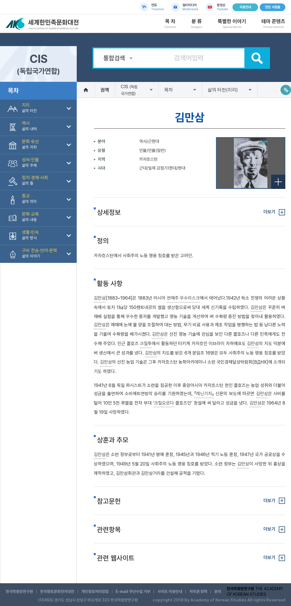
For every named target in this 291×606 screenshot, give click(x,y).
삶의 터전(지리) (223, 90)
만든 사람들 (272, 7)
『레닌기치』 (204, 393)
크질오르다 (164, 403)
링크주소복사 (285, 90)
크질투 (146, 343)
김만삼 (100, 298)
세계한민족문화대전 (43, 24)
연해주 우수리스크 (183, 298)
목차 (168, 90)
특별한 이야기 (232, 23)
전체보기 (278, 182)
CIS (129, 90)
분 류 (196, 23)
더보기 (269, 212)
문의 (217, 591)
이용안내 (245, 7)
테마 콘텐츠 (273, 23)
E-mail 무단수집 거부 (133, 591)
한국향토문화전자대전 (57, 591)
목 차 (170, 23)
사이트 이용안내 (169, 591)
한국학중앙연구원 (19, 591)
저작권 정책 (198, 591)
